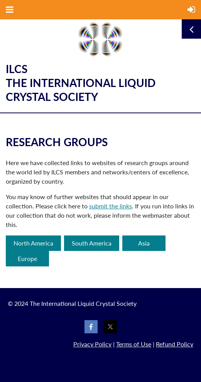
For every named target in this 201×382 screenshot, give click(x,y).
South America (91, 243)
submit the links (110, 206)
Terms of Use (133, 344)
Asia (144, 243)
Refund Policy (174, 344)
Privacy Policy (92, 344)
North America (33, 243)
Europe (27, 258)
